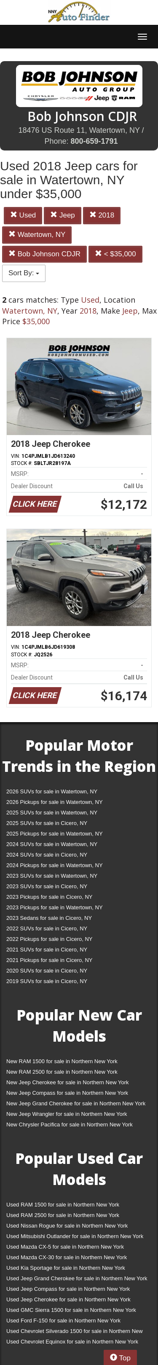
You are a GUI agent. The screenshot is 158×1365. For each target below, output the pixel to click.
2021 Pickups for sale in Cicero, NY (49, 960)
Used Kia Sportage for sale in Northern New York (65, 1268)
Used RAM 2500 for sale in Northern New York (62, 1215)
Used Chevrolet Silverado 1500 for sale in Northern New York (74, 1333)
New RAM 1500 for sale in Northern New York (62, 1061)
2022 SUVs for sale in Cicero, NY (46, 928)
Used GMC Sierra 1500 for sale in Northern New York (71, 1310)
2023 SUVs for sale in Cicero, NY (46, 886)
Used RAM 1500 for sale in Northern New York (62, 1204)
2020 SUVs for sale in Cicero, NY (46, 970)
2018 (102, 215)
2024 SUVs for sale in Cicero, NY (46, 855)
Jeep (62, 215)
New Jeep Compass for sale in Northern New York (67, 1093)
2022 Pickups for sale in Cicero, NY (49, 939)
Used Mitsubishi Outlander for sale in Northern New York (74, 1236)
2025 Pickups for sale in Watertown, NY (54, 833)
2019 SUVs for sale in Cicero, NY (46, 981)
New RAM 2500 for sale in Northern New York (62, 1072)
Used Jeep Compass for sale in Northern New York (68, 1289)
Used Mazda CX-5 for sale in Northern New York (65, 1247)
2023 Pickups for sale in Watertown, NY (54, 907)
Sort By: (23, 273)
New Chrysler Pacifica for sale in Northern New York (69, 1124)
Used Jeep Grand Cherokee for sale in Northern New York (76, 1278)
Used (23, 215)
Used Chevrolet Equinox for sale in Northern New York (72, 1341)
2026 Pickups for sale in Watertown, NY (54, 802)
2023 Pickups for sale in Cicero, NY (49, 897)
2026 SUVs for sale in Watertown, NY (51, 791)
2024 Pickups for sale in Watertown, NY (54, 865)
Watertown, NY (36, 235)
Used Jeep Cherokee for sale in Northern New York (68, 1299)
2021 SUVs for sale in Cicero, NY (46, 949)
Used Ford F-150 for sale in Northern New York (63, 1320)
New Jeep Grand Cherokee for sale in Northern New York (75, 1103)
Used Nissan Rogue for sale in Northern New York (67, 1226)
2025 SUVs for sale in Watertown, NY (51, 812)
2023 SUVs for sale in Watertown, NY (51, 876)
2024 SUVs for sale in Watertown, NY (51, 844)
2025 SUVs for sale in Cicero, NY (46, 823)
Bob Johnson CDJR (44, 254)
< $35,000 (115, 254)
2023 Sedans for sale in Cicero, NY (49, 918)
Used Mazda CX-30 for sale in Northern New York (66, 1257)
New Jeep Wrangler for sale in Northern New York (66, 1114)
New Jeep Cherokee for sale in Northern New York (67, 1082)
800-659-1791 (94, 141)
